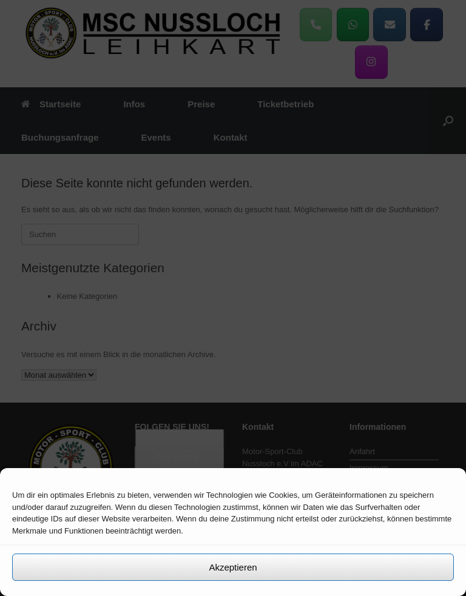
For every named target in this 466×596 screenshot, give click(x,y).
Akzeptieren (233, 567)
